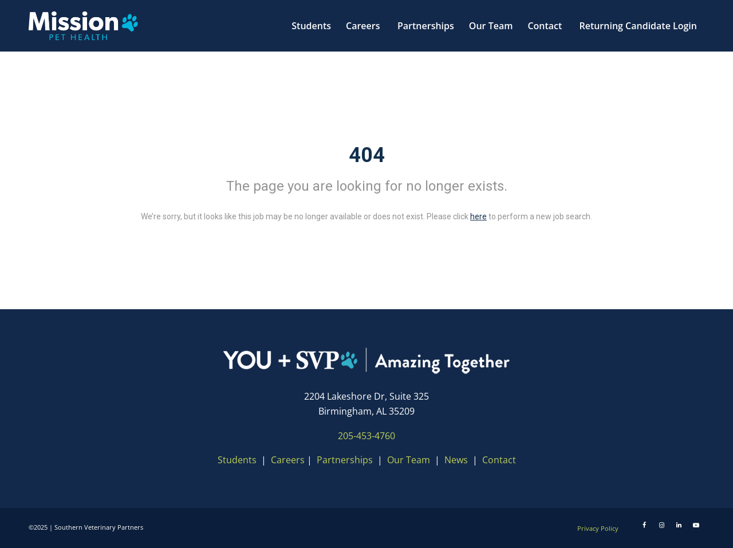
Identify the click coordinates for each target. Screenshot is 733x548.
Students (237, 460)
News (456, 460)
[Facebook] (644, 525)
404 (367, 155)
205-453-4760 (366, 435)
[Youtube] (695, 525)
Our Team (409, 460)
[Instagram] (661, 525)
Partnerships (345, 460)
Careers (288, 460)
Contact (499, 460)
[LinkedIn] (678, 525)
